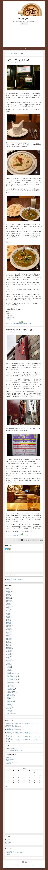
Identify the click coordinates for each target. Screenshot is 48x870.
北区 (8, 595)
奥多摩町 (9, 664)
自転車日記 (8, 760)
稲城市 (8, 642)
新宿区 (8, 597)
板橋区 (8, 594)
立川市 (8, 641)
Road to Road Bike (10, 759)
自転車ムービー (10, 701)
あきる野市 (9, 660)
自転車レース (10, 700)
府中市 (8, 636)
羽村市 (8, 657)
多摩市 (8, 644)
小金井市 (9, 631)
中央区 (8, 607)
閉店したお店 (10, 695)
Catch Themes (27, 866)
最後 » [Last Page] (41, 540)
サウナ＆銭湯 (13, 535)
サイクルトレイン (11, 688)
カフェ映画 (9, 705)
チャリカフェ (24, 19)
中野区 (8, 591)
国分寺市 (9, 638)
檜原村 (8, 663)
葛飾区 (8, 617)
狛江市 (8, 635)
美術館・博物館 (10, 697)
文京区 (8, 598)
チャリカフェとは (10, 578)
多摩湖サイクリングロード (12, 678)
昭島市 (8, 653)
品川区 (8, 609)
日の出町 (9, 661)
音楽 (8, 708)
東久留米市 (9, 625)
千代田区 (9, 606)
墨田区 (8, 614)
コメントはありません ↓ (23, 331)
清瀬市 (8, 626)
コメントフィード (10, 842)
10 (33, 540)
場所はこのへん (10, 319)
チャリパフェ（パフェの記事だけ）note (14, 750)
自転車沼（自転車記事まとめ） (12, 748)
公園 (8, 698)
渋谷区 (8, 600)
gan (14, 62)
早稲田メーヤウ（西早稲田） (12, 729)
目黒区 (8, 604)
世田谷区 (9, 601)
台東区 (14, 323)
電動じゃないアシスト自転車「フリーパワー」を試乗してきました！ (20, 723)
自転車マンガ (10, 702)
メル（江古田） (9, 731)
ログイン (8, 839)
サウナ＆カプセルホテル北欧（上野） (19, 330)
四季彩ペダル (9, 757)
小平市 (8, 629)
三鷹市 (8, 632)
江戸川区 (9, 619)
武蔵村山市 (9, 648)
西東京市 (9, 622)
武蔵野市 (9, 623)
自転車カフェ (10, 689)
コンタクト (8, 580)
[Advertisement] (24, 36)
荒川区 (8, 613)
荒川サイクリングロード (12, 673)
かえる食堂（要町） (10, 725)
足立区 (8, 620)
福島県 (8, 672)
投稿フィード (9, 840)
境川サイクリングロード (12, 682)
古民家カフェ (10, 691)
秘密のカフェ (10, 694)
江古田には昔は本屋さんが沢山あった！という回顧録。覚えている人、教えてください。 (24, 733)
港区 (8, 603)
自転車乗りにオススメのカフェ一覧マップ (14, 579)
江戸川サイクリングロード (12, 676)
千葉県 (8, 666)
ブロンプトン (10, 685)
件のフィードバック (27, 323)
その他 (8, 711)
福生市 (8, 656)
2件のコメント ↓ (22, 62)
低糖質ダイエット (11, 710)
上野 (11, 323)
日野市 (8, 651)
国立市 (8, 639)
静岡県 (8, 670)
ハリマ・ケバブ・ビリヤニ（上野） (18, 60)
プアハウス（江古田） (10, 728)
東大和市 (9, 647)
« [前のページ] (17, 540)
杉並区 (8, 592)
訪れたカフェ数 (19, 323)
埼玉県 (8, 667)
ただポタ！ (8, 763)
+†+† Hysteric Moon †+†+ (11, 762)
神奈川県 (9, 669)
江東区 (8, 616)
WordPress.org (9, 843)
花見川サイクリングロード (12, 681)
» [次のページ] (38, 540)
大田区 (8, 610)
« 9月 (6, 786)
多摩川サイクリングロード (12, 675)
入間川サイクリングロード (12, 679)
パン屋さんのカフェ (11, 692)
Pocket (19, 322)
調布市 (8, 633)
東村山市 (9, 628)
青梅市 (8, 658)
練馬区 (8, 588)
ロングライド (10, 683)
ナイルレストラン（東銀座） (12, 726)
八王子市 (9, 654)
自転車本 (9, 704)
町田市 (8, 645)
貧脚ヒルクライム (11, 686)
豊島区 (8, 589)
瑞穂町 (8, 650)
